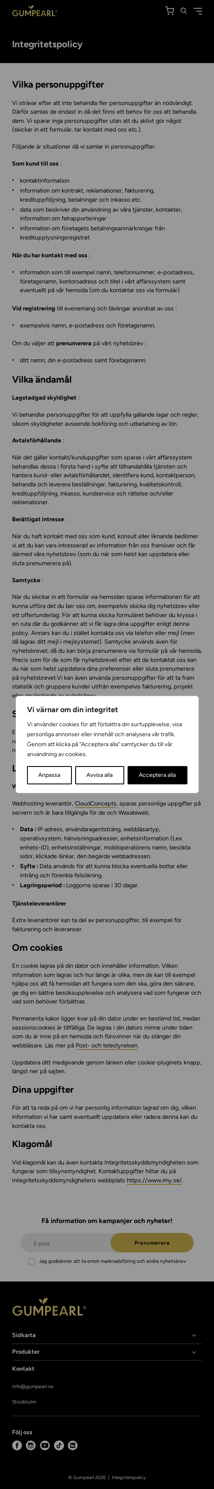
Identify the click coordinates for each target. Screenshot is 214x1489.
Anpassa (49, 775)
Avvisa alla (99, 775)
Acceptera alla (157, 775)
